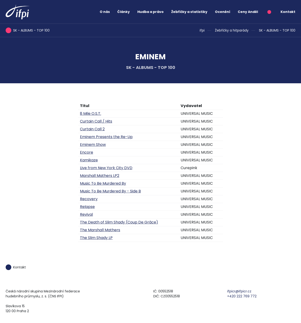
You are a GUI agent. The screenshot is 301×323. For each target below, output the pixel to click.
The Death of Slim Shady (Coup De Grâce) (119, 222)
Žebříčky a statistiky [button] (189, 11)
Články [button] (123, 11)
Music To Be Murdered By (103, 183)
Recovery (89, 199)
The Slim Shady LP (96, 237)
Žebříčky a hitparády (232, 30)
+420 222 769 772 (242, 296)
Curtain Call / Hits (96, 121)
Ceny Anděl (248, 11)
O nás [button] (105, 11)
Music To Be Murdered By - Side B (110, 191)
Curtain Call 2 (92, 129)
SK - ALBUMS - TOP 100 (277, 30)
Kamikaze (89, 160)
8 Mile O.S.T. (90, 113)
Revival (86, 214)
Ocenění (222, 11)
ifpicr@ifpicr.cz (239, 291)
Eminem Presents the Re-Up (106, 137)
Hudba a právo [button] (150, 11)
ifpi (202, 30)
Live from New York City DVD (106, 168)
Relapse (87, 206)
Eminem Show (93, 144)
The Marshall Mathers (100, 230)
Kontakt (288, 11)
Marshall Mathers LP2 (99, 175)
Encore (86, 152)
